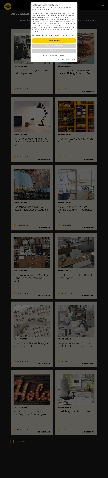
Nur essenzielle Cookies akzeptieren (54, 51)
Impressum (62, 59)
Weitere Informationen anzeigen (54, 55)
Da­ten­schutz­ (71, 59)
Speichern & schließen (54, 46)
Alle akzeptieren (54, 40)
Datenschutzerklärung (40, 27)
